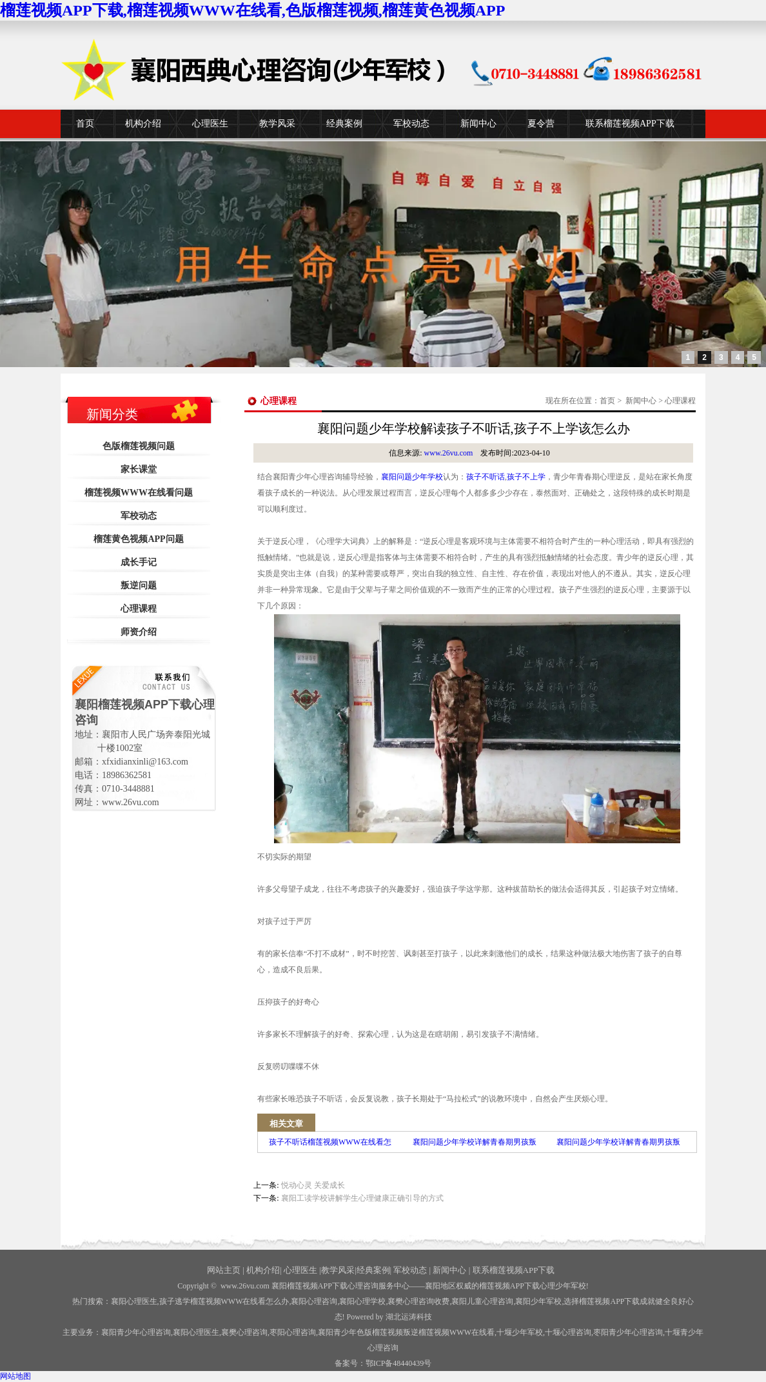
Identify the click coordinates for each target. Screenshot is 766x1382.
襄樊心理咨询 (244, 1332)
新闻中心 (478, 123)
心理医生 (210, 123)
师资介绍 (139, 632)
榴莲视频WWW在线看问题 (138, 492)
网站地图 (15, 1376)
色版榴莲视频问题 (139, 446)
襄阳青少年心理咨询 (136, 1332)
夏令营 (541, 123)
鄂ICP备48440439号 (399, 1363)
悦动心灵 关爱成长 (313, 1185)
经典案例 (344, 123)
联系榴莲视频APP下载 (629, 123)
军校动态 (411, 123)
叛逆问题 (139, 585)
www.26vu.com (448, 452)
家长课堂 (139, 469)
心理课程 (139, 609)
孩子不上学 (526, 476)
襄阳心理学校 (362, 1301)
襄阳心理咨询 (314, 1301)
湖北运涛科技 (409, 1316)
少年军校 (519, 1332)
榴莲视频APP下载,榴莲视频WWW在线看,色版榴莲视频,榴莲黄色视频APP (252, 10)
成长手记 (139, 562)
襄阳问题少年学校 (412, 476)
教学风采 (277, 123)
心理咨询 (568, 1332)
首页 (85, 123)
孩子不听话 (485, 476)
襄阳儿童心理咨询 (482, 1301)
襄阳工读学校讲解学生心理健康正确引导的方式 (362, 1198)
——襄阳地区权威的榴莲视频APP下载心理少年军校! (499, 1285)
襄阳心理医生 (134, 1301)
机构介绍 (143, 123)
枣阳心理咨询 (293, 1332)
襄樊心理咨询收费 (418, 1301)
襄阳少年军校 (538, 1301)
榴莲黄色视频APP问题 (138, 539)
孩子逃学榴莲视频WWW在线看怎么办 (224, 1301)
